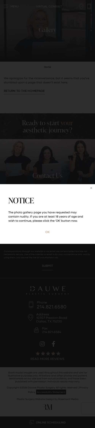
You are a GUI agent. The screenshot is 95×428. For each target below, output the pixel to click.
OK (47, 232)
